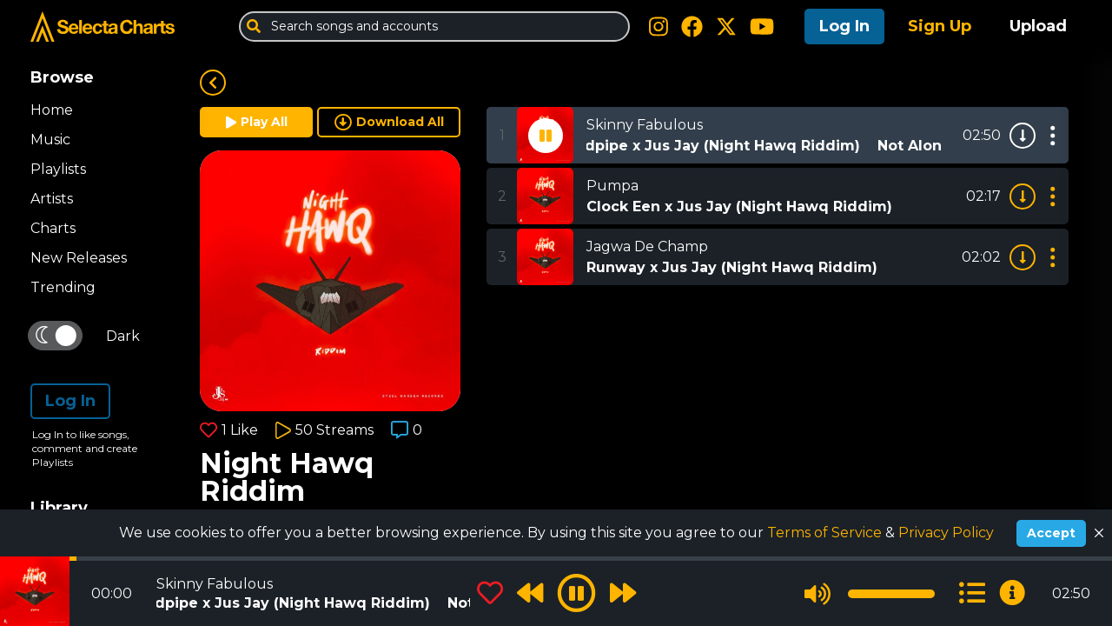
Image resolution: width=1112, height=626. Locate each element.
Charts (53, 228)
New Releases (78, 258)
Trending (63, 287)
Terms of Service (826, 532)
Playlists (58, 169)
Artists (51, 198)
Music (50, 139)
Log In (844, 26)
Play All (257, 122)
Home (51, 110)
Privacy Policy (946, 532)
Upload (1038, 26)
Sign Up (939, 26)
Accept (1051, 533)
